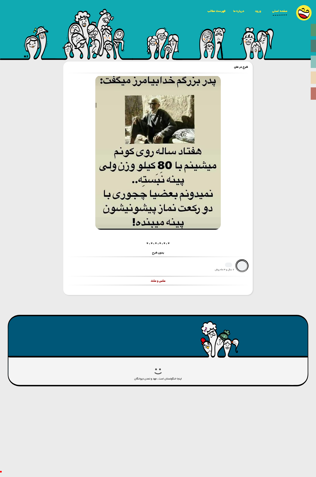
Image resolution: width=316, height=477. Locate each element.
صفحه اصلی (279, 11)
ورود (258, 11)
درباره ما (238, 11)
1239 (228, 265)
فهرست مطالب (216, 11)
